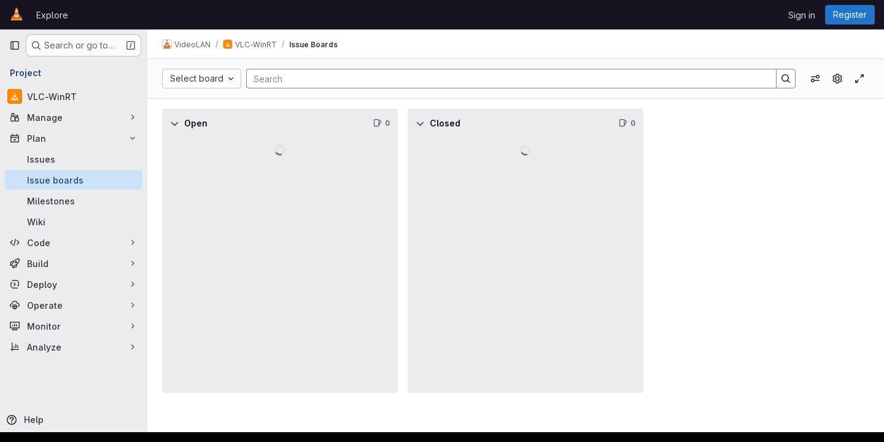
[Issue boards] (73, 180)
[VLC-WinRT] (73, 96)
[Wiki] (73, 221)
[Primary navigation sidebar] (15, 45)
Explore (52, 15)
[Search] (505, 78)
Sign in (801, 15)
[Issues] (73, 159)
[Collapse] (174, 123)
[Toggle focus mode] (859, 78)
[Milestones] (73, 201)
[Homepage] (16, 15)
